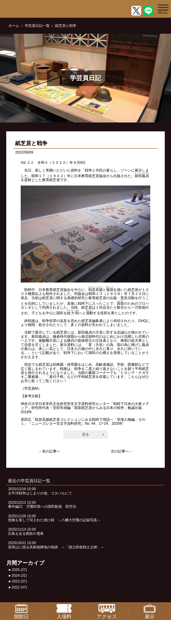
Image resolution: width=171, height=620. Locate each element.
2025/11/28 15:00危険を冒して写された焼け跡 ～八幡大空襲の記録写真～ (54, 518)
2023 (19, 581)
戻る (85, 434)
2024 (19, 575)
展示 (150, 611)
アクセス (107, 611)
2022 (19, 587)
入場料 (64, 611)
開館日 (21, 611)
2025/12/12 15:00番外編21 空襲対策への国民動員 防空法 (42, 504)
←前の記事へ (49, 451)
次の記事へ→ (121, 451)
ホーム (13, 26)
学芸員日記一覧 (37, 26)
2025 (19, 570)
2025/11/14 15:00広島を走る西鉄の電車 (26, 531)
